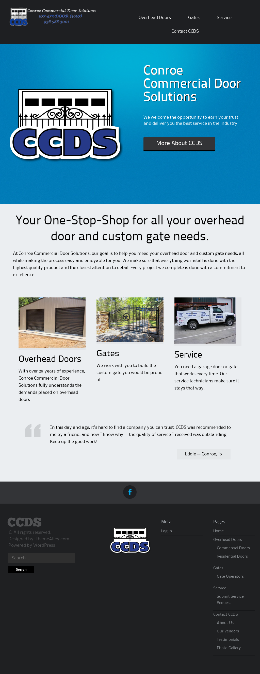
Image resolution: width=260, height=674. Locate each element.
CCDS (24, 523)
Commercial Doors (233, 548)
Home (218, 531)
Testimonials (228, 640)
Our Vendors (228, 631)
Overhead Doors (155, 18)
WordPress (44, 545)
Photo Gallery (229, 648)
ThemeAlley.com (52, 539)
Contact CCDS (185, 31)
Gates (194, 18)
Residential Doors (232, 556)
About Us (225, 623)
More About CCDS (179, 143)
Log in (166, 531)
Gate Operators (230, 576)
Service (224, 18)
